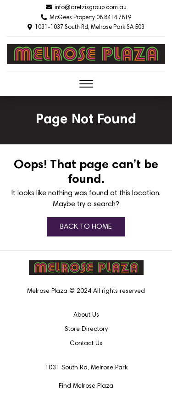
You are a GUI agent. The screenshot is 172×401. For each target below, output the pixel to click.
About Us (86, 315)
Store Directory (86, 329)
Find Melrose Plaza (86, 386)
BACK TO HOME (86, 227)
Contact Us (86, 344)
